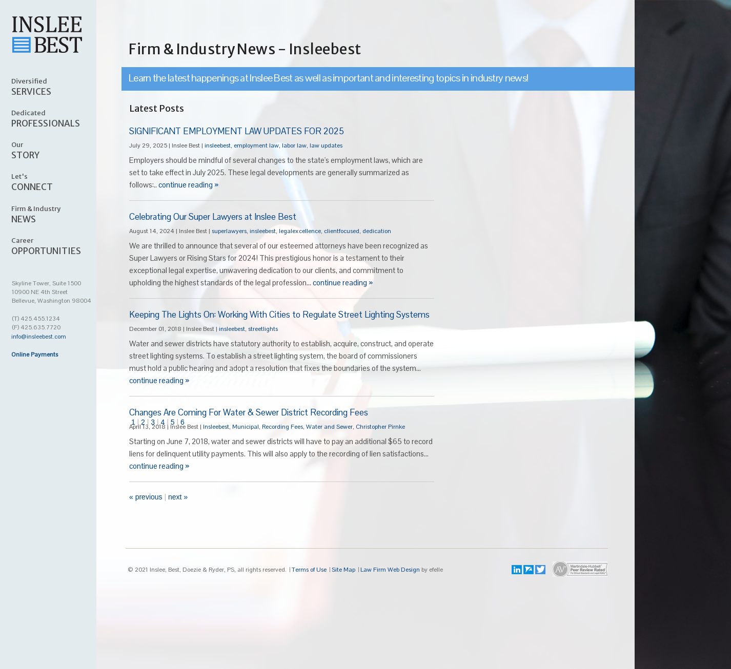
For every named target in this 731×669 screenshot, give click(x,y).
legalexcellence (300, 231)
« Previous (146, 497)
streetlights (263, 329)
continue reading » (188, 185)
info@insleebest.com (38, 336)
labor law (294, 145)
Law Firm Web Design (390, 570)
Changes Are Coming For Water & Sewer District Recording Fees (248, 412)
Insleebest (216, 427)
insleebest (218, 145)
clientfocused (341, 231)
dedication (376, 231)
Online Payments (34, 354)
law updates (326, 145)
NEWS (59, 214)
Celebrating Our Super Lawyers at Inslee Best (212, 216)
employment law (256, 145)
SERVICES (59, 86)
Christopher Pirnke (380, 427)
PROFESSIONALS (59, 118)
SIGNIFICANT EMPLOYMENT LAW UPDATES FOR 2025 (236, 131)
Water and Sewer (329, 427)
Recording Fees (282, 427)
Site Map (343, 570)
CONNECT (59, 182)
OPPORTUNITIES (59, 246)
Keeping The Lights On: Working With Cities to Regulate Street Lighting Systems (279, 314)
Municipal (245, 427)
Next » (178, 497)
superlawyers (229, 231)
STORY (59, 150)
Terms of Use (309, 570)
